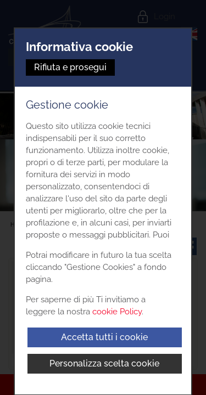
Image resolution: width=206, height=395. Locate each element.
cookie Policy (117, 312)
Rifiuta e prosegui (70, 67)
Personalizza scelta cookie (104, 363)
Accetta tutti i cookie (104, 337)
